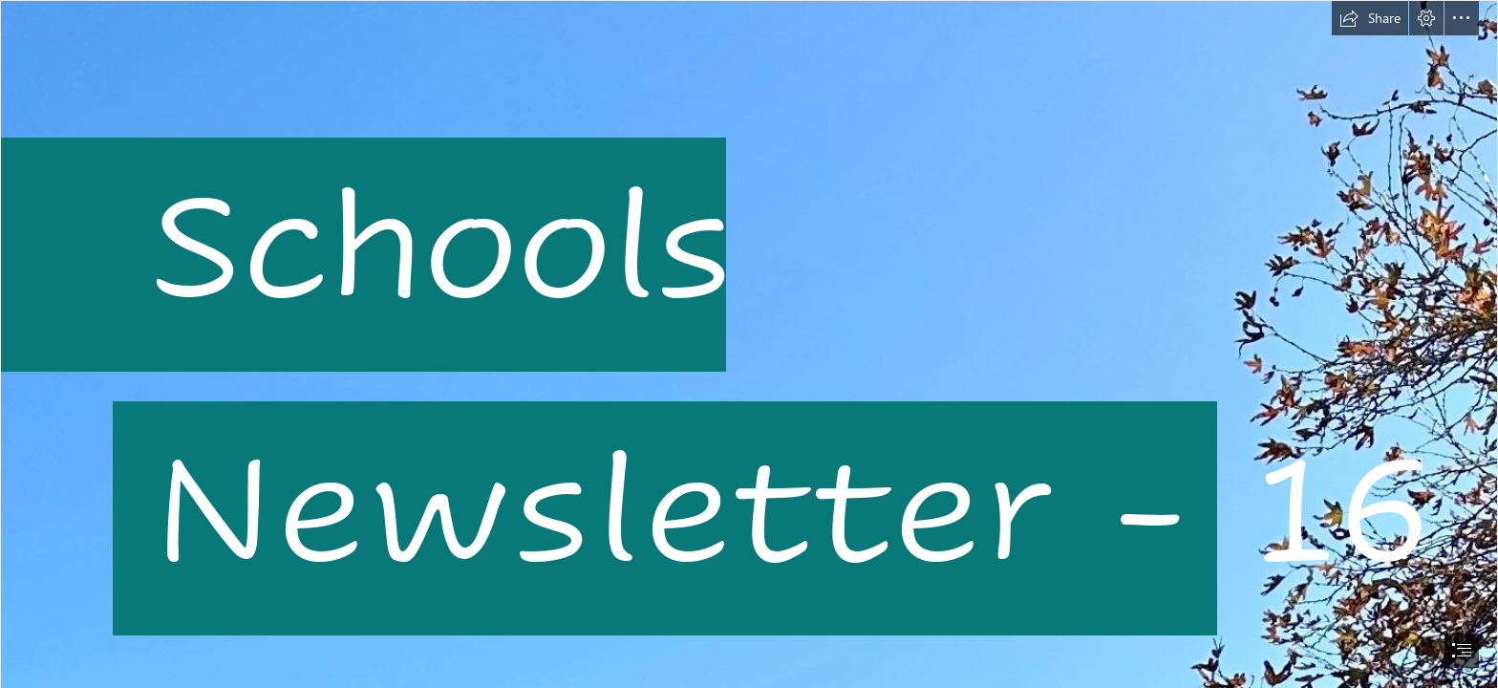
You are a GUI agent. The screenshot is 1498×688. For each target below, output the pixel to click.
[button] (1370, 18)
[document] (749, 344)
